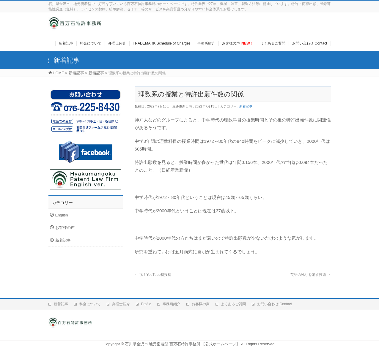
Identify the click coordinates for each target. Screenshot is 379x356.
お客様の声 (65, 227)
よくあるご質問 (233, 304)
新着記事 (245, 106)
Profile (146, 304)
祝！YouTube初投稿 (153, 275)
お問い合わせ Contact (274, 304)
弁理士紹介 (121, 304)
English (61, 215)
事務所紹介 (171, 304)
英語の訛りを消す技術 (310, 275)
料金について (90, 304)
